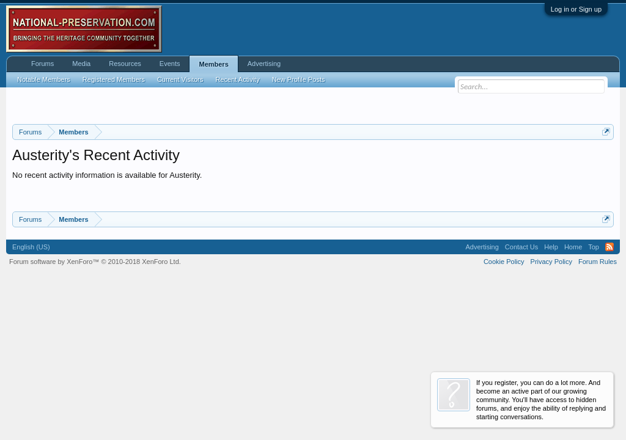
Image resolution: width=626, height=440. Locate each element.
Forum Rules (597, 261)
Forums (42, 63)
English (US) (31, 247)
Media (81, 63)
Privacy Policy (551, 261)
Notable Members (43, 79)
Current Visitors (180, 79)
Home (573, 247)
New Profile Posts (298, 79)
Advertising (264, 63)
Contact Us (521, 247)
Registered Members (114, 79)
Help (551, 247)
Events (170, 63)
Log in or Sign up (576, 9)
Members (213, 64)
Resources (125, 63)
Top (593, 247)
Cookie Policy (504, 261)
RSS (609, 247)
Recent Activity (238, 79)
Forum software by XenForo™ (95, 261)
